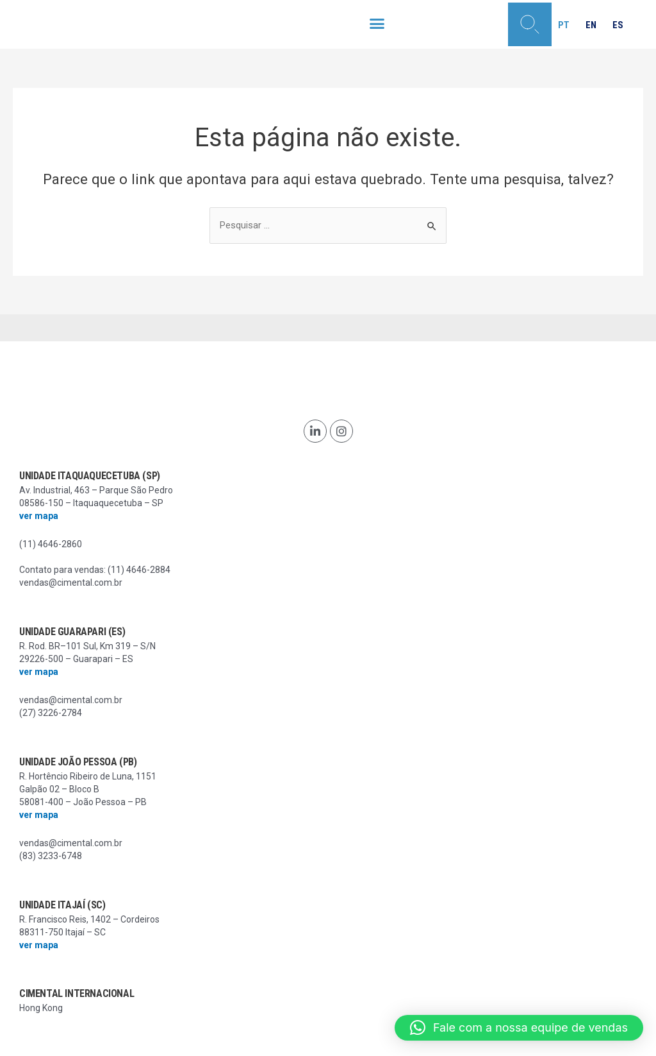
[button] (377, 24)
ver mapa (38, 516)
